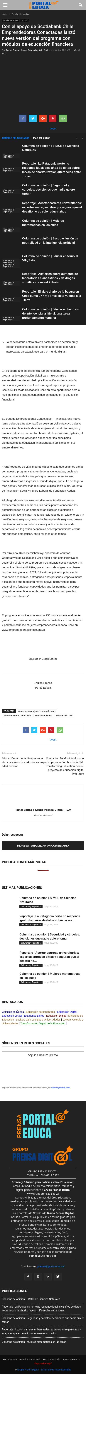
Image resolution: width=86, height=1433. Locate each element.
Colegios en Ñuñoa (13, 1011)
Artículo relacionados (15, 138)
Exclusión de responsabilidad (56, 1369)
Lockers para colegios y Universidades (38, 1019)
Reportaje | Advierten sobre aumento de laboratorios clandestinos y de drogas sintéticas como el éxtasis (50, 278)
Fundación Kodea (10, 20)
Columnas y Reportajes (8, 156)
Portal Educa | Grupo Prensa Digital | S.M (27, 50)
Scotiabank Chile (64, 715)
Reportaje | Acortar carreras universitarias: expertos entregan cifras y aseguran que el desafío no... (49, 957)
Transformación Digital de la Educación (42, 1023)
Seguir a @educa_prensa (43, 1055)
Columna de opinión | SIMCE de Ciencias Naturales (31, 1299)
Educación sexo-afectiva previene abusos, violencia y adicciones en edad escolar (22, 762)
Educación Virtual (12, 1015)
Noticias (24, 20)
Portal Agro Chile (51, 1359)
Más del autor (41, 138)
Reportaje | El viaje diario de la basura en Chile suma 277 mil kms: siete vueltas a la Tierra (51, 296)
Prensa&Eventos (71, 1359)
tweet (53, 128)
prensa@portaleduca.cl (51, 1266)
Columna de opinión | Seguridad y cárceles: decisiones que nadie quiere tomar (48, 189)
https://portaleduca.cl (43, 815)
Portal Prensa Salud (30, 1359)
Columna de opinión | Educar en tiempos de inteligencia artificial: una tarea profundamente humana (50, 313)
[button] (81, 5)
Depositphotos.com (60, 1088)
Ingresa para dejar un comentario (43, 845)
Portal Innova (10, 1359)
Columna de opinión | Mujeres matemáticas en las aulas (34, 1341)
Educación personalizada (40, 1011)
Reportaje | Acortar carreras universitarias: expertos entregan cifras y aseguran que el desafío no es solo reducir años (52, 207)
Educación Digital (67, 1011)
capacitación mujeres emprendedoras (36, 711)
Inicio (4, 14)
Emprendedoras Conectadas (17, 715)
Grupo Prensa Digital (28, 1369)
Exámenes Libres (34, 1015)
